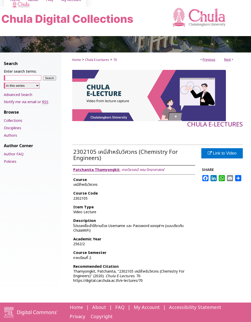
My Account (147, 307)
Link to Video (222, 153)
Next (227, 59)
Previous (209, 59)
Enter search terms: (20, 71)
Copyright (102, 316)
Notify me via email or (26, 102)
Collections (13, 120)
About (99, 307)
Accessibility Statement (195, 307)
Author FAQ (14, 154)
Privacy (77, 316)
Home (76, 60)
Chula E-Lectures (97, 60)
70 (115, 60)
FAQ (119, 307)
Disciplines (12, 128)
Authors (10, 135)
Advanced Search (18, 95)
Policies (10, 161)
